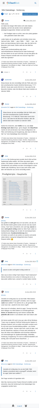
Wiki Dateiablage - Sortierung (24, 107)
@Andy (3, 221)
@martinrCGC (5, 107)
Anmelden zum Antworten (30, 14)
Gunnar (7, 20)
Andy (6, 156)
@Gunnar (4, 159)
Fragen (6, 14)
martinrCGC (8, 79)
